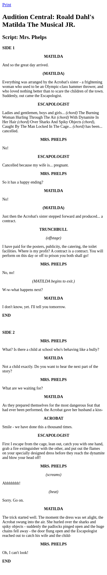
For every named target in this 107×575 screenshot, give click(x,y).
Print (6, 4)
